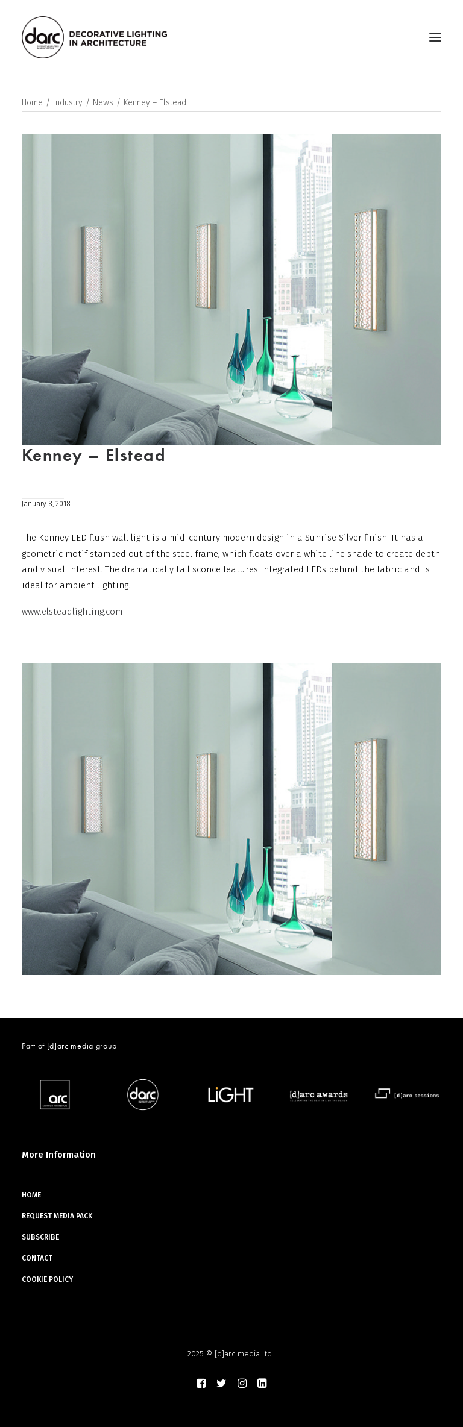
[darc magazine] (94, 37)
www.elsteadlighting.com (72, 611)
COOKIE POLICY (47, 1279)
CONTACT (37, 1258)
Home (32, 103)
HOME (31, 1195)
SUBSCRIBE (40, 1237)
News (103, 103)
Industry (68, 103)
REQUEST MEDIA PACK (57, 1216)
